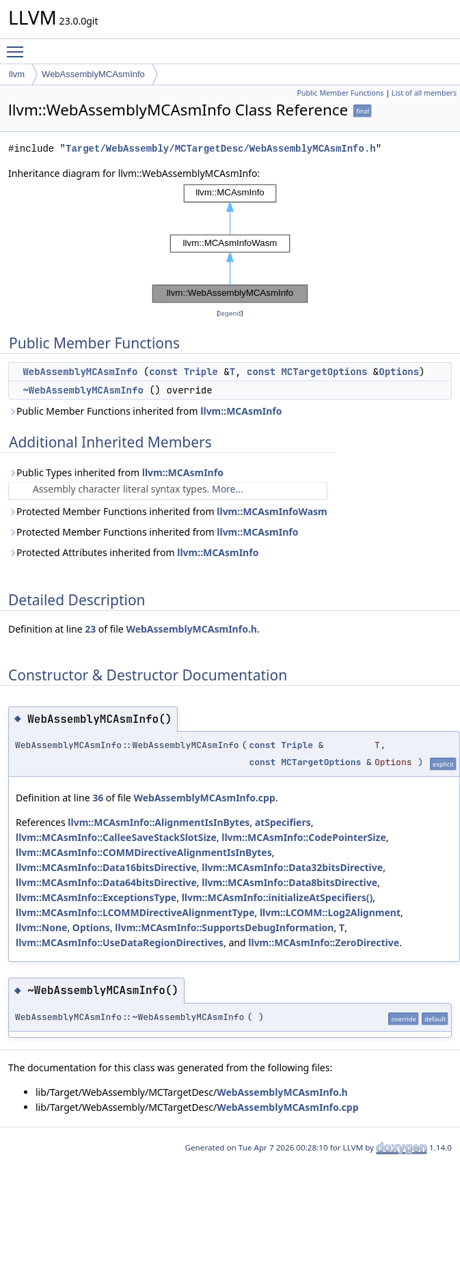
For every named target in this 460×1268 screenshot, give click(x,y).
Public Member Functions (340, 93)
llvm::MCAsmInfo (241, 410)
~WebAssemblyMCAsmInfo (83, 390)
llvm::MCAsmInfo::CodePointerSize (303, 837)
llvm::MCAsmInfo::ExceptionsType (96, 897)
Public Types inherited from (116, 472)
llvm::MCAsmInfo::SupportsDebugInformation (224, 927)
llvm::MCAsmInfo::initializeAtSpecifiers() (277, 897)
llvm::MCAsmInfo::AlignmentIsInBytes (158, 822)
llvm (17, 74)
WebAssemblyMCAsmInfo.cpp (204, 797)
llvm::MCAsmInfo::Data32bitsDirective (292, 867)
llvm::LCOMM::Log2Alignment (330, 912)
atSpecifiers (283, 822)
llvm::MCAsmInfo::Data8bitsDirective (289, 882)
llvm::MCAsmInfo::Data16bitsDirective (106, 867)
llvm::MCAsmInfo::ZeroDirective (323, 942)
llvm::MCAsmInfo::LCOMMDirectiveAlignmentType (135, 912)
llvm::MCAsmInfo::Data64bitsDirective (106, 882)
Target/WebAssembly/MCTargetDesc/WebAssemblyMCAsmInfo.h (221, 148)
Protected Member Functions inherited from (167, 511)
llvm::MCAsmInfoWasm (272, 511)
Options (399, 372)
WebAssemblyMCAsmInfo (93, 74)
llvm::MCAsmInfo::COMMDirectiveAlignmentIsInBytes (144, 852)
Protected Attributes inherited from (133, 552)
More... (227, 488)
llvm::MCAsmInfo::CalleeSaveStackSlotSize (116, 837)
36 (97, 797)
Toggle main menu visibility (18, 46)
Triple (201, 372)
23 (90, 628)
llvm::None (41, 927)
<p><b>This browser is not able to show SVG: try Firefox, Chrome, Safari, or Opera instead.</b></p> (230, 243)
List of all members (424, 93)
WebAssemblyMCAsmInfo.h (191, 628)
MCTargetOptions (324, 372)
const (163, 372)
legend (230, 313)
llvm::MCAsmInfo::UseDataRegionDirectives (120, 942)
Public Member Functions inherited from (145, 410)
